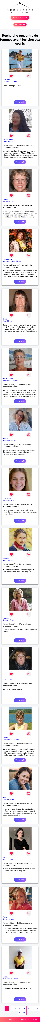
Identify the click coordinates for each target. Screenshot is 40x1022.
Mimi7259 (6, 80)
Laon (4, 680)
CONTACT (34, 1019)
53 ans (10, 560)
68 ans (14, 441)
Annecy (5, 201)
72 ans (18, 261)
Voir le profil (19, 102)
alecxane (6, 618)
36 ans (12, 500)
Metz (4, 859)
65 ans (16, 740)
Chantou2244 (8, 140)
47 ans (11, 620)
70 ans (15, 381)
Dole (4, 321)
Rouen (5, 919)
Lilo (4, 678)
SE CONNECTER (20, 24)
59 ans (9, 321)
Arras (5, 142)
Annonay (6, 500)
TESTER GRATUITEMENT (20, 18)
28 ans (11, 919)
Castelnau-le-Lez (9, 261)
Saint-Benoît (7, 979)
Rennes (5, 620)
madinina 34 (7, 259)
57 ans (10, 142)
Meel (4, 797)
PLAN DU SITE (24, 1019)
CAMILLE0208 (8, 379)
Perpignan (6, 441)
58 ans (15, 979)
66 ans (14, 82)
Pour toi (5, 439)
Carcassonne (7, 740)
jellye (4, 857)
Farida (5, 917)
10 (24, 1013)
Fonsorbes (6, 82)
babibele (6, 558)
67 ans (11, 201)
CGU (15, 1019)
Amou (5, 560)
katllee (5, 738)
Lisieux (5, 799)
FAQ (10, 1019)
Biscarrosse (7, 381)
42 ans (10, 680)
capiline (5, 199)
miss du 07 (7, 498)
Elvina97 (6, 977)
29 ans (10, 859)
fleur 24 (5, 319)
